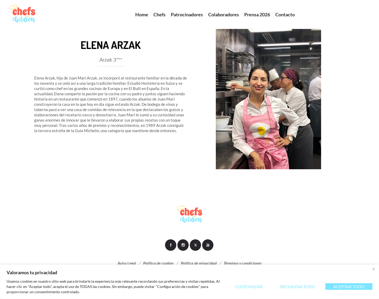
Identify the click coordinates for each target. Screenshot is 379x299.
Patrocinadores (187, 14)
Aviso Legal (127, 263)
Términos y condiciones (243, 263)
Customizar (248, 286)
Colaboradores (223, 14)
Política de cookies (158, 263)
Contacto (285, 14)
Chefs (159, 14)
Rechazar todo (297, 286)
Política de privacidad (199, 263)
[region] (189, 282)
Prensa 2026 (257, 14)
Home (141, 14)
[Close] (373, 269)
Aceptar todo (349, 286)
